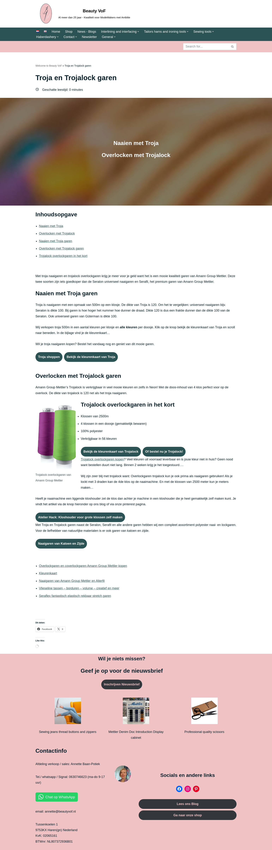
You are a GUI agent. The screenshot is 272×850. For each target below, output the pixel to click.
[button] (138, 31)
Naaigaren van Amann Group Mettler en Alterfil (72, 581)
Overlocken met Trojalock (57, 233)
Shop (68, 31)
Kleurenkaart (48, 573)
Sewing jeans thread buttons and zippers (67, 732)
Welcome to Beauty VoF (48, 65)
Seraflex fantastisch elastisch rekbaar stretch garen (75, 596)
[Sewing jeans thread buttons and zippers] (68, 712)
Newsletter (89, 37)
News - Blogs (86, 31)
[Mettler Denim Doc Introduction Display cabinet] (136, 712)
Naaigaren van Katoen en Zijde (61, 543)
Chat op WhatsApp (60, 797)
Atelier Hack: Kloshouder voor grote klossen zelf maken (80, 517)
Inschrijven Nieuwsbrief (122, 684)
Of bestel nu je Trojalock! (164, 451)
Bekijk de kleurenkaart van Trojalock (110, 451)
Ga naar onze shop (187, 815)
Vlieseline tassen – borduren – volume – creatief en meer (79, 588)
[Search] (206, 46)
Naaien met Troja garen (55, 241)
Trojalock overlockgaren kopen (102, 459)
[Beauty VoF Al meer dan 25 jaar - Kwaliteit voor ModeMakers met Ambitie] (82, 13)
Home (56, 31)
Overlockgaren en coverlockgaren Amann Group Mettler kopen (83, 566)
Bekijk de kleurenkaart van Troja (91, 357)
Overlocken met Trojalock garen (61, 248)
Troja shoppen (49, 357)
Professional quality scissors (204, 732)
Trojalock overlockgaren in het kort (63, 256)
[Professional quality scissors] (204, 712)
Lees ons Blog (187, 804)
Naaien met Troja (51, 226)
